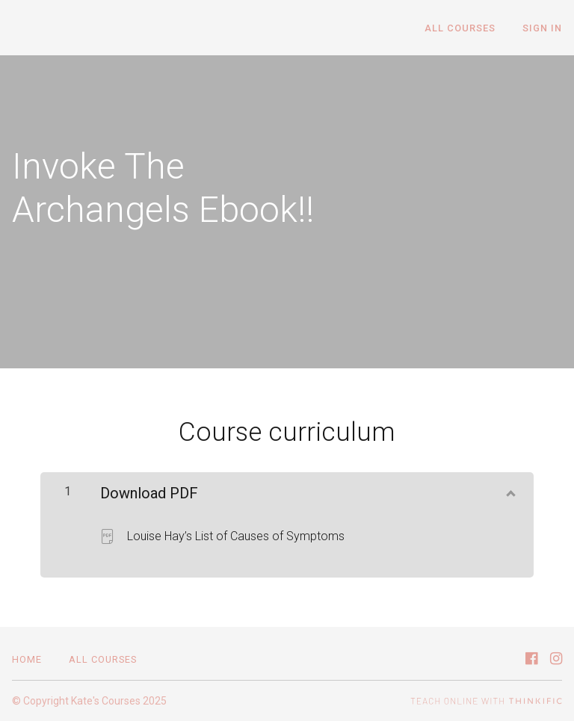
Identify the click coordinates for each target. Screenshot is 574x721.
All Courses (460, 28)
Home (27, 659)
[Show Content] (509, 490)
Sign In (542, 28)
